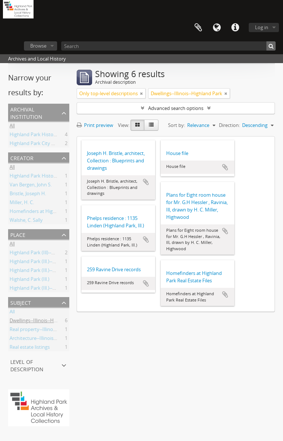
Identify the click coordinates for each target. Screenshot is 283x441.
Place (17, 234)
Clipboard (198, 27)
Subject (20, 302)
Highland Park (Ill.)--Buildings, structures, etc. (58, 289)
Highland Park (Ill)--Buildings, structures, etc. (58, 253)
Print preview (95, 125)
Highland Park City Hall (35, 144)
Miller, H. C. (22, 203)
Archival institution (26, 112)
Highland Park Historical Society (44, 135)
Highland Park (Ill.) (29, 280)
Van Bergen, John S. (31, 185)
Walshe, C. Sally (26, 221)
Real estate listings (30, 348)
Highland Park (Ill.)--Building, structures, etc (57, 271)
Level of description (26, 364)
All (12, 126)
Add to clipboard (146, 182)
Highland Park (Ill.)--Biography (42, 262)
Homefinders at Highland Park (43, 212)
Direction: (229, 125)
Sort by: (176, 125)
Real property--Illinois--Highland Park (50, 330)
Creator (22, 157)
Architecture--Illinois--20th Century (47, 339)
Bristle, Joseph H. (28, 194)
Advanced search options (175, 108)
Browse (38, 45)
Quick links (235, 27)
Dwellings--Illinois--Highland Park (45, 321)
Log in (261, 27)
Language (216, 27)
